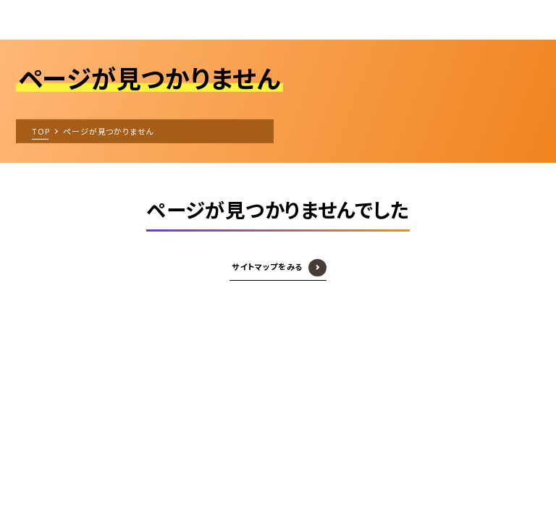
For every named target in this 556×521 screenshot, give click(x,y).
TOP (40, 130)
